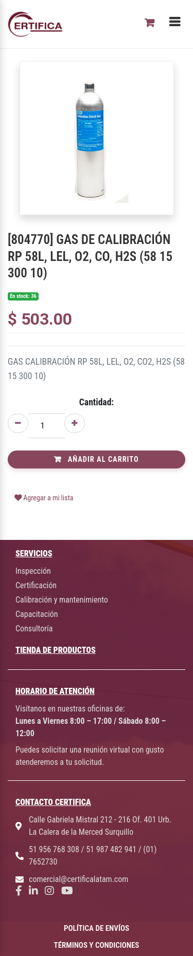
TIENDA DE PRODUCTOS (55, 650)
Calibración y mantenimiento (61, 600)
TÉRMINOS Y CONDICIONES (96, 945)
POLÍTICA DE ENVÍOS (96, 928)
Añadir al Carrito (96, 459)
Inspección (33, 571)
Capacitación (36, 614)
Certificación (36, 585)
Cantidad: (96, 402)
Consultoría (33, 628)
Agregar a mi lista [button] (44, 498)
